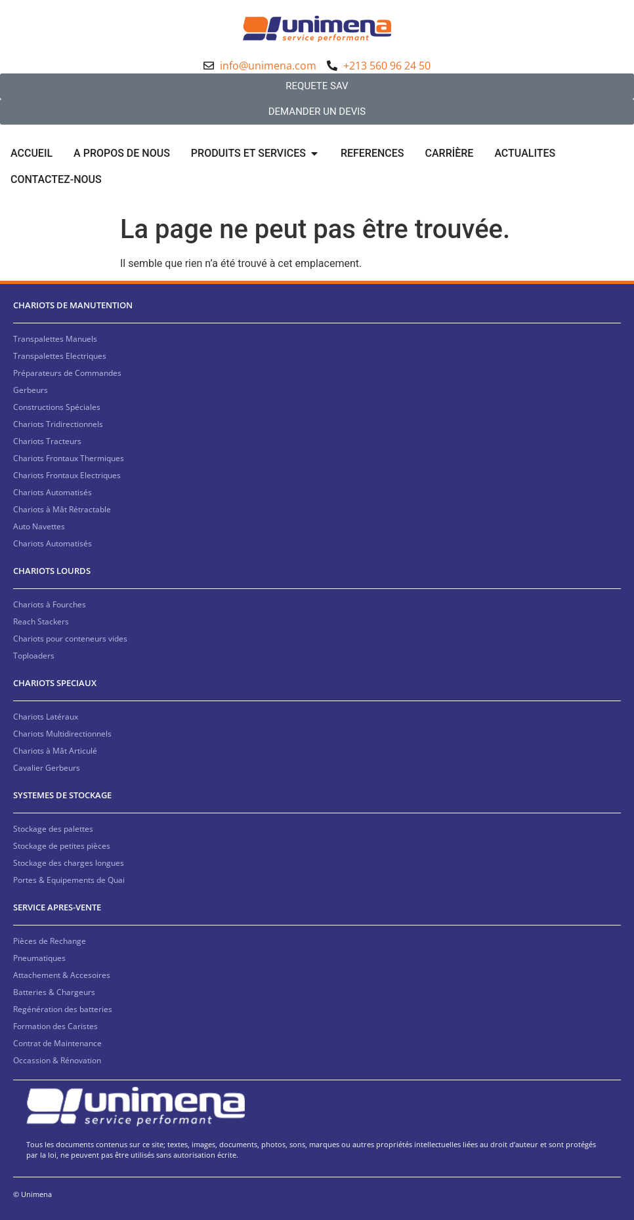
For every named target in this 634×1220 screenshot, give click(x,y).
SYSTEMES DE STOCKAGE (62, 795)
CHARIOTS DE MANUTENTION (73, 305)
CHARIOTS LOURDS (52, 571)
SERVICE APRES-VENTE (57, 907)
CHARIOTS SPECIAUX (54, 683)
